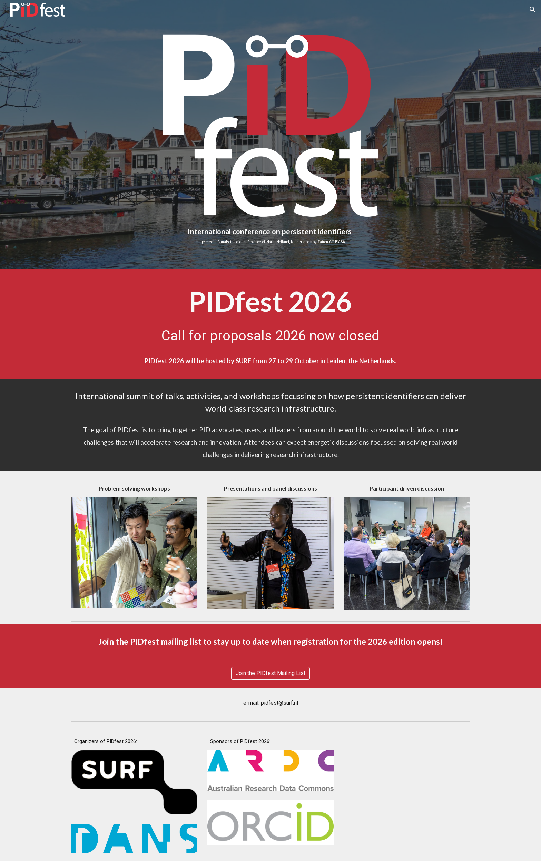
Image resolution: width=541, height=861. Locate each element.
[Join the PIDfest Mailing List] (270, 673)
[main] (270, 235)
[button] (532, 9)
